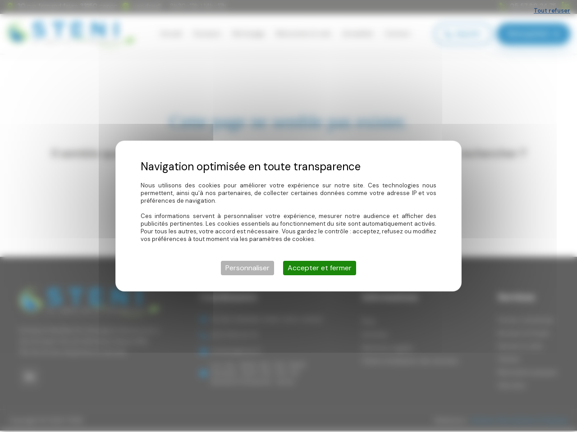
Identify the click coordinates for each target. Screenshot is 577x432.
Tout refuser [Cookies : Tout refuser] (552, 10)
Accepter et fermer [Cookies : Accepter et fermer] (320, 268)
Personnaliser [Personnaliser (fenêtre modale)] (247, 268)
